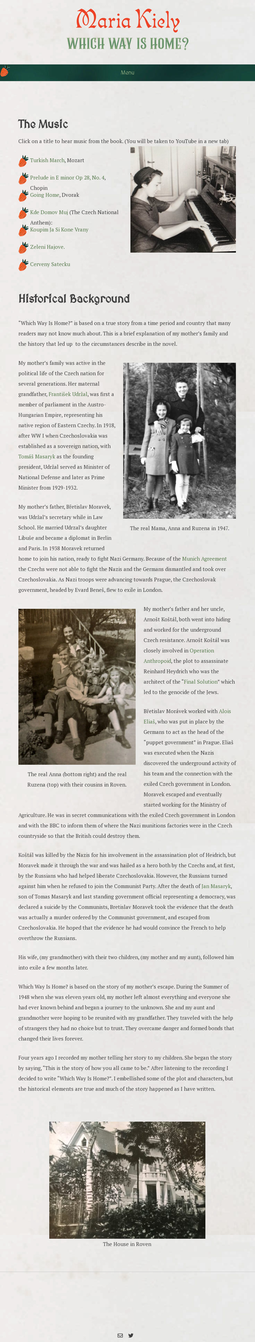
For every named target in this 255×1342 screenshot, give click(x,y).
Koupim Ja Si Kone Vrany (59, 229)
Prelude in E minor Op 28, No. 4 (67, 177)
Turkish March (47, 160)
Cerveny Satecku (50, 264)
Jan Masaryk (216, 886)
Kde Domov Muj (49, 212)
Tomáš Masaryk (36, 456)
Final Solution (201, 681)
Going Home (44, 194)
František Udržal (68, 394)
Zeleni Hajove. (47, 246)
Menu (127, 73)
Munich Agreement (204, 558)
